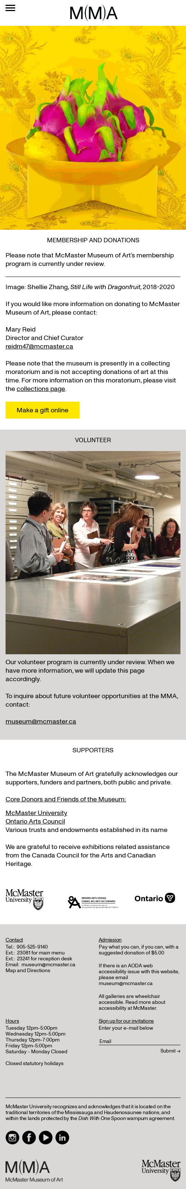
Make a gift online (42, 410)
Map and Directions (28, 970)
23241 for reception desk (44, 958)
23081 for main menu (41, 952)
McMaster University (36, 813)
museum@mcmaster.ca (41, 721)
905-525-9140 (32, 946)
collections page (41, 389)
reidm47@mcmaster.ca (39, 346)
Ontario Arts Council (35, 821)
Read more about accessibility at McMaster (132, 1005)
